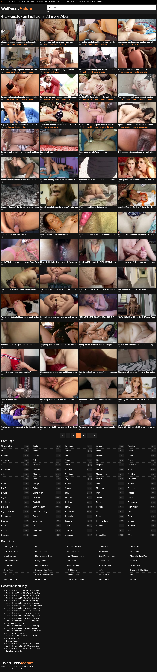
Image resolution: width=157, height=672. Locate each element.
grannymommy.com (14, 2)
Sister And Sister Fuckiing (15, 623)
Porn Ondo (134, 551)
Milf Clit (133, 575)
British (47, 460)
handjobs (65, 44)
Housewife (79, 516)
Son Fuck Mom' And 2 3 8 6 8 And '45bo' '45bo (23, 631)
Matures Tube (73, 551)
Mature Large (41, 551)
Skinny (142, 460)
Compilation (47, 492)
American (15, 460)
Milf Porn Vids (136, 547)
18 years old (87, 44)
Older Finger (40, 579)
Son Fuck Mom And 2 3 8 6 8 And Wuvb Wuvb (23, 603)
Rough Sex (110, 535)
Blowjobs (15, 535)
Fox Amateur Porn (51, 2)
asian (13, 44)
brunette (102, 72)
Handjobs (79, 497)
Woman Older (73, 575)
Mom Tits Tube (73, 565)
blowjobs (14, 72)
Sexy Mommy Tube (106, 556)
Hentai (79, 507)
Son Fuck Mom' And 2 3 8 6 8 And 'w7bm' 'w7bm (24, 606)
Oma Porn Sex (10, 556)
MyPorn (101, 570)
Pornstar (110, 507)
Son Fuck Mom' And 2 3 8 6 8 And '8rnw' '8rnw (23, 593)
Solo (142, 469)
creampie (19, 44)
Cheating (47, 474)
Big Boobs (15, 502)
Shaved (142, 455)
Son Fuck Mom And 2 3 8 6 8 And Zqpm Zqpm (23, 646)
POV (110, 511)
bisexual (18, 99)
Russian (142, 446)
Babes (15, 483)
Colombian (47, 488)
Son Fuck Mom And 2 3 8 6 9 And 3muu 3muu (23, 608)
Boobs (47, 446)
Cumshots (47, 516)
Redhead (110, 525)
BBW (15, 488)
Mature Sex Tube (74, 547)
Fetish (79, 464)
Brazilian (47, 455)
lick (70, 99)
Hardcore (79, 502)
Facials (79, 450)
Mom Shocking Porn (138, 556)
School (142, 450)
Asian (15, 474)
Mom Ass (99, 2)
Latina (110, 450)
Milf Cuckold (80, 2)
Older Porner (135, 565)
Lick (110, 460)
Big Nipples (15, 516)
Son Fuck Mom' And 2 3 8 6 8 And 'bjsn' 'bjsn (22, 601)
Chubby (47, 478)
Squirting (142, 474)
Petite (110, 502)
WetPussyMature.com (27, 666)
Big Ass (15, 497)
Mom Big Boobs (10, 547)
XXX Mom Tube (90, 2)
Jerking (110, 446)
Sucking (142, 488)
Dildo (47, 525)
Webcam (142, 525)
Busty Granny (41, 561)
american (103, 127)
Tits (142, 511)
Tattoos (142, 492)
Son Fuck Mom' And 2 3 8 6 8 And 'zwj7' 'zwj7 (23, 621)
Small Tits (142, 464)
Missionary (110, 488)
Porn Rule (61, 2)
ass (126, 44)
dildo (23, 99)
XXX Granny (72, 570)
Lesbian (110, 455)
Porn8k (133, 579)
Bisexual (15, 521)
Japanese (79, 535)
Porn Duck (71, 561)
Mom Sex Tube (104, 565)
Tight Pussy (142, 507)
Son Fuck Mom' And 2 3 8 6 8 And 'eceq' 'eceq (23, 613)
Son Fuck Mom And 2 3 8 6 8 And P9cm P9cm (23, 618)
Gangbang (79, 474)
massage (29, 72)
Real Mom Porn (105, 579)
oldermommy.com (37, 2)
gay (60, 44)
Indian (79, 525)
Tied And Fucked (12, 641)
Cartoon (47, 469)
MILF (110, 483)
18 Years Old (15, 446)
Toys (142, 516)
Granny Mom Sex (11, 551)
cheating (10, 127)
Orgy (110, 492)
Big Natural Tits (15, 511)
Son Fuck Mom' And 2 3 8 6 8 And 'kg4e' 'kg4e (23, 626)
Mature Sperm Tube (43, 556)
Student (142, 483)
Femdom (79, 460)
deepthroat (144, 127)
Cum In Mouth (47, 507)
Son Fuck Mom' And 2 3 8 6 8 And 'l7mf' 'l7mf (23, 596)
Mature (110, 478)
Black (15, 525)
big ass (107, 44)
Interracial (79, 530)
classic (17, 127)
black (89, 72)
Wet (142, 530)
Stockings (142, 478)
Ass (15, 478)
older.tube (26, 2)
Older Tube (70, 2)
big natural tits (135, 72)
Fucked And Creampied (15, 633)
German (79, 483)
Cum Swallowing (47, 511)
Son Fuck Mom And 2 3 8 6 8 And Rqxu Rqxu (23, 616)
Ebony (47, 535)
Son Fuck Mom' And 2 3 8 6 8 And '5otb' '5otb (23, 648)
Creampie (47, 497)
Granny (79, 488)
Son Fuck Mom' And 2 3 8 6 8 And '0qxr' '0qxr (23, 611)
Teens (142, 497)
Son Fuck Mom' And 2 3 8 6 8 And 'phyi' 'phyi (22, 643)
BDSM (15, 492)
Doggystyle (47, 530)
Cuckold (47, 502)
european (54, 44)
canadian (144, 72)
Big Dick (15, 507)
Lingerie (110, 464)
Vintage (142, 521)
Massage (110, 469)
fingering (29, 99)
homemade (28, 44)
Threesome (142, 502)
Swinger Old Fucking (139, 570)
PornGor (133, 561)
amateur (8, 44)
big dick (137, 44)
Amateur (15, 455)
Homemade (79, 511)
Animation (15, 469)
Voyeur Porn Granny (75, 579)
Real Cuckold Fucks (75, 556)
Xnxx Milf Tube (104, 547)
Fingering (79, 469)
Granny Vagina (41, 565)
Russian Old (103, 561)
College (47, 483)
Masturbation (110, 474)
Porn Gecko (103, 575)
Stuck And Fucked (13, 638)
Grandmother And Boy (14, 651)
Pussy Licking (110, 521)
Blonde (15, 530)
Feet (79, 455)
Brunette (47, 464)
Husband (79, 521)
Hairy (79, 492)
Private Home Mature (44, 575)
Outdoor (110, 497)
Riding (110, 530)
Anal (15, 464)
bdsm (131, 44)
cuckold (23, 127)
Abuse (23, 669)
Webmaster (15, 669)
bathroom (141, 99)
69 (5, 127)
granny (110, 99)
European (79, 446)
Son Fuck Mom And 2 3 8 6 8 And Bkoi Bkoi (22, 628)
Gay (79, 478)
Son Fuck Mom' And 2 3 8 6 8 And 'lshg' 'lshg (22, 636)
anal (122, 44)
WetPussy (16, 8)
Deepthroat (47, 521)
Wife (142, 535)
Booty (47, 450)
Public (110, 516)
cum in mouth (56, 99)
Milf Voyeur (103, 551)
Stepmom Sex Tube (43, 570)
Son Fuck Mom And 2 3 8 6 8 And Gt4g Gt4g (22, 598)
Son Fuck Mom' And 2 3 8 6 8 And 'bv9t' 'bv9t (23, 590)
